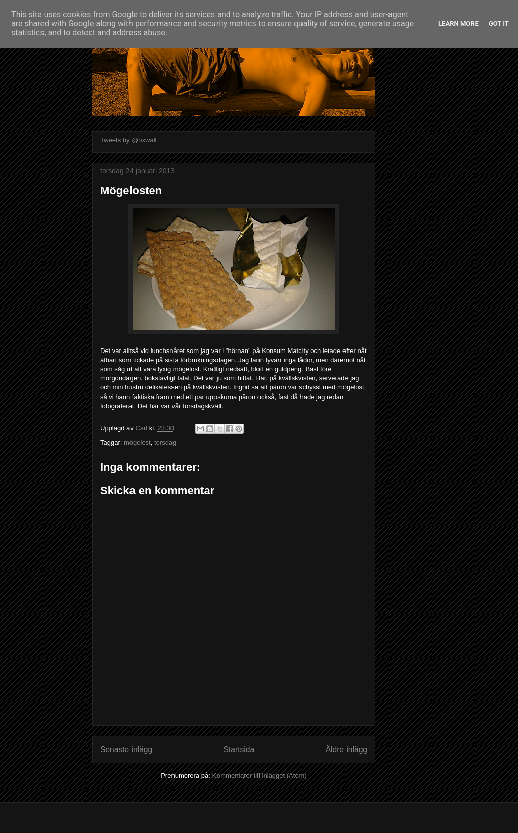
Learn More (458, 23)
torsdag (165, 442)
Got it (499, 23)
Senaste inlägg (126, 749)
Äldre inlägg (346, 749)
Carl (142, 428)
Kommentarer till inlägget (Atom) (259, 775)
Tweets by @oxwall (128, 140)
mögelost (137, 442)
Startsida (239, 749)
